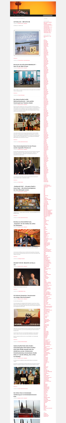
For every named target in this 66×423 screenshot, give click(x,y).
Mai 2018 (45, 119)
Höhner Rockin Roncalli (47, 268)
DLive (44, 230)
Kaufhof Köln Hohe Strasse (24, 141)
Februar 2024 (46, 58)
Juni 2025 (45, 48)
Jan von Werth (46, 273)
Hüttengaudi (19, 258)
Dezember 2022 (46, 69)
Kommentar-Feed (46, 415)
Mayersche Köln (46, 333)
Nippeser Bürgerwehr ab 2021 (48, 348)
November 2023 (46, 61)
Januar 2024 (45, 59)
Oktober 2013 (46, 171)
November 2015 (46, 147)
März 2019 (45, 109)
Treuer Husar (45, 395)
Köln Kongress (23, 95)
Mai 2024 (45, 56)
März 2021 (45, 88)
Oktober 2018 (46, 114)
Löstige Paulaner (46, 321)
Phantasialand (46, 354)
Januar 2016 (45, 145)
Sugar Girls (45, 391)
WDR (44, 405)
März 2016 (45, 143)
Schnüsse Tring (46, 376)
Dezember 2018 (46, 112)
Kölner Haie (45, 301)
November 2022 (46, 70)
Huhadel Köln (46, 269)
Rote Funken (45, 369)
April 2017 (45, 130)
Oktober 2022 (46, 71)
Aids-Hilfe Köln (46, 195)
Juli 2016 (45, 139)
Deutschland (45, 229)
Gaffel (45, 254)
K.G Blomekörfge (46, 277)
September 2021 (46, 83)
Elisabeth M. (25, 23)
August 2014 (45, 161)
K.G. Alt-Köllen (46, 278)
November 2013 (46, 170)
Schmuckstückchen (46, 375)
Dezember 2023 (46, 60)
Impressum (22, 15)
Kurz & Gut (45, 317)
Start (14, 15)
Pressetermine (46, 357)
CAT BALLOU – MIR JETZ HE (22, 22)
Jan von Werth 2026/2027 (47, 274)
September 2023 (46, 63)
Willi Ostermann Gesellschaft (48, 408)
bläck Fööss (45, 208)
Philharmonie (46, 355)
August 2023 (45, 64)
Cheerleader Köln (46, 220)
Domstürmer (45, 231)
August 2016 (45, 138)
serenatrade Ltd (46, 379)
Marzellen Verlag (46, 332)
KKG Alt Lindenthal (46, 291)
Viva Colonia (45, 398)
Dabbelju (45, 227)
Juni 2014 (45, 163)
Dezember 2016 (46, 134)
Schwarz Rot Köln (46, 378)
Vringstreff (45, 402)
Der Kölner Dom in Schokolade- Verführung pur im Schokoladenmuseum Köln (25, 394)
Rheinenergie (46, 367)
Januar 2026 (45, 42)
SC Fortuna (45, 372)
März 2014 (45, 166)
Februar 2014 (46, 167)
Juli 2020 (45, 95)
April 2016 (45, 142)
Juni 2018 (45, 118)
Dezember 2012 (46, 180)
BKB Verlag (45, 205)
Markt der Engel (46, 331)
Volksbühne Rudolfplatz (47, 400)
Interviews (45, 272)
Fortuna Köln (46, 248)
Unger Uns (45, 396)
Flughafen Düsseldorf (47, 242)
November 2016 (46, 135)
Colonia (19, 95)
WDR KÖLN (45, 406)
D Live (45, 226)
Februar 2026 (46, 41)
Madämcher (45, 326)
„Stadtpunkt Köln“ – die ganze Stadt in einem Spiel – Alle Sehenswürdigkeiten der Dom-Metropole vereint (25, 188)
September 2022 (46, 72)
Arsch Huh (45, 200)
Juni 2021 (45, 86)
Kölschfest (23, 258)
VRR (44, 403)
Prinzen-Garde (46, 358)
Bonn (44, 217)
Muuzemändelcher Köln (47, 341)
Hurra (44, 270)
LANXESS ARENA (20, 291)
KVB (44, 318)
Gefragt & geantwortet (47, 257)
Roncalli (45, 368)
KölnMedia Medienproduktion (48, 306)
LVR (44, 323)
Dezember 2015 (46, 146)
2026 (44, 194)
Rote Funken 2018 (46, 370)
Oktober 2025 (46, 45)
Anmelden (45, 413)
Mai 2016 (45, 141)
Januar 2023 (45, 68)
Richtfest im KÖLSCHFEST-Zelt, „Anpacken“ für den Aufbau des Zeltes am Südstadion (24, 223)
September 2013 (46, 172)
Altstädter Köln (46, 198)
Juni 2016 (45, 140)
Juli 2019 (45, 105)
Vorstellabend (46, 401)
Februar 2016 (46, 144)
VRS (44, 404)
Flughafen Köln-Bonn (47, 244)
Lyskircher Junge (46, 324)
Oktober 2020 (46, 92)
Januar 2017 (45, 133)
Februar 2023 (46, 67)
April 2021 (45, 87)
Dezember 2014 (46, 157)
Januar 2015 (45, 156)
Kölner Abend (46, 300)
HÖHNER (45, 267)
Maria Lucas (45, 327)
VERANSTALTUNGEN (47, 397)
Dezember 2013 (46, 169)
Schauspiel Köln (46, 373)
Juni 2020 (45, 96)
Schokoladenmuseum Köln (47, 377)
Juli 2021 (45, 85)
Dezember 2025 (46, 43)
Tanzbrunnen (46, 392)
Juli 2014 (45, 162)
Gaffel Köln (45, 256)
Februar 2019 (46, 110)
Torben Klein (45, 394)
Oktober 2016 (46, 136)
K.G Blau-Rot (46, 276)
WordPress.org (46, 416)
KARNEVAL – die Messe (47, 282)
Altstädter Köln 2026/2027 (47, 199)
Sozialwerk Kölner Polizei (47, 381)
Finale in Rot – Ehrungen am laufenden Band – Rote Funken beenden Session (48, 32)
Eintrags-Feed (46, 414)
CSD (44, 225)
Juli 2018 (45, 117)
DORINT (45, 232)
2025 (44, 193)
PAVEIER (45, 351)
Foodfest (45, 246)
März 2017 (45, 131)
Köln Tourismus (46, 299)
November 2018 (46, 113)
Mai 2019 (45, 107)
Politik (45, 356)
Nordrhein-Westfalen (47, 349)
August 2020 (45, 94)
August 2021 (45, 84)
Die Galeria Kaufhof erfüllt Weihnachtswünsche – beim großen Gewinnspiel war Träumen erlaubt (24, 101)
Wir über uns (18, 15)
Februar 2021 (46, 89)
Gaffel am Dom (46, 255)
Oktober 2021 (46, 82)
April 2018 (45, 120)
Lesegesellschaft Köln (47, 320)
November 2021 (46, 81)
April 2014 (45, 165)
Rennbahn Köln (46, 366)
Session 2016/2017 (46, 380)
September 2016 (46, 137)
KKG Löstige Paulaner (47, 293)
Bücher (45, 218)
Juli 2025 (45, 47)
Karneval (19, 341)
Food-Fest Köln (46, 245)
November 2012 (46, 181)
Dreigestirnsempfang (47, 233)
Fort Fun (45, 247)
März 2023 (45, 66)
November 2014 (46, 158)
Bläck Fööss (45, 207)
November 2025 (46, 44)
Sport (44, 382)
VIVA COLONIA (46, 399)
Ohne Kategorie (46, 350)
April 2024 (45, 57)
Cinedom (45, 221)
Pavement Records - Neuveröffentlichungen (24, 60)
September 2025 (46, 46)
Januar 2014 (45, 168)
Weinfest (45, 407)
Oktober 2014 (46, 159)
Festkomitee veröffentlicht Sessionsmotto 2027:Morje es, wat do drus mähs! (48, 25)
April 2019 (45, 108)
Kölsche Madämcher (47, 309)
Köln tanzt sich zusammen (47, 298)
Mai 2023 (45, 65)
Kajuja (45, 279)
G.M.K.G (45, 253)
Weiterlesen (16, 58)
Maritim (45, 328)
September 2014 (46, 160)
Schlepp (45, 374)
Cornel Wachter (46, 224)
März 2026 (45, 40)
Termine (24, 291)
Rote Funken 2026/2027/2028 (48, 371)
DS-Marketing (46, 234)
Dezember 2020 (46, 91)
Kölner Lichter (46, 303)
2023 (44, 191)
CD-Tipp (45, 219)
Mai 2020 (45, 97)
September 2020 (46, 93)
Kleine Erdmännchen (47, 296)
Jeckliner (45, 275)
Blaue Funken (46, 209)
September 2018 (46, 115)
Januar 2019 (45, 111)
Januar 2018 (45, 122)
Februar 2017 (46, 132)
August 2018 (45, 116)
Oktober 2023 (46, 62)
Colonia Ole (45, 223)
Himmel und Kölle (46, 266)
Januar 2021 (45, 90)
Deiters (45, 228)
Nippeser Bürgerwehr (47, 342)
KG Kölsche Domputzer (24, 341)
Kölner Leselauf (46, 302)
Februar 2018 (46, 121)
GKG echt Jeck (46, 258)
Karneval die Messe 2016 (47, 283)
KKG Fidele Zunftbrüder (47, 292)
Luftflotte (45, 322)
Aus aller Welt (46, 201)
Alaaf (44, 196)
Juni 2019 (45, 106)
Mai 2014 (45, 164)
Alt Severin (45, 197)
